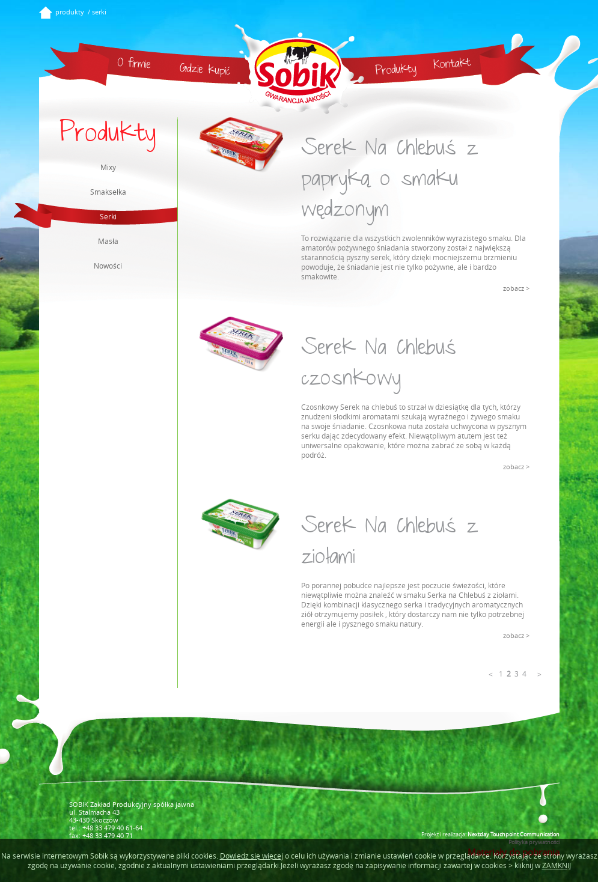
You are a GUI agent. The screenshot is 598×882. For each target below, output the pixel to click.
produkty (69, 12)
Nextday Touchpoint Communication (514, 834)
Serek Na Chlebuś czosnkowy (378, 365)
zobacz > (516, 288)
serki (99, 12)
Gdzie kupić (205, 71)
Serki (78, 215)
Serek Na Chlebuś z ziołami (389, 543)
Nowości (108, 265)
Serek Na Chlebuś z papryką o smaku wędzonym (389, 181)
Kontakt (452, 65)
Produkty (395, 71)
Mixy (108, 167)
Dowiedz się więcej (251, 855)
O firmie (134, 65)
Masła (108, 241)
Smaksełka (108, 191)
